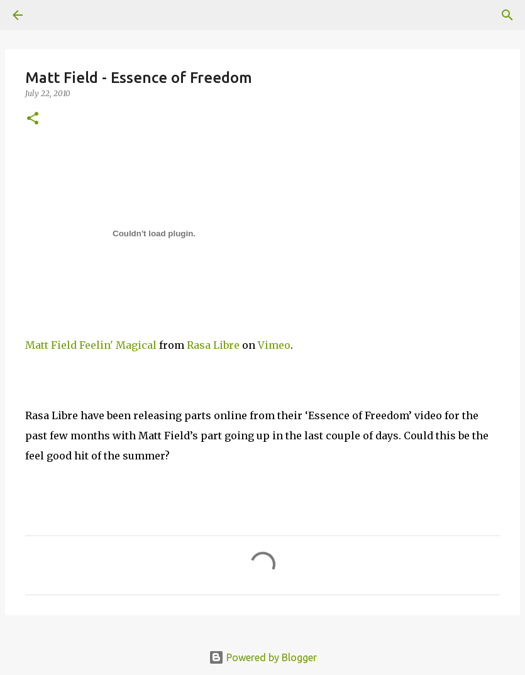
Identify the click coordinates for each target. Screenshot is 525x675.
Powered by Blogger (263, 657)
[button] (32, 119)
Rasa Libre (213, 345)
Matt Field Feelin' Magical (91, 345)
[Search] (507, 15)
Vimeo (274, 345)
